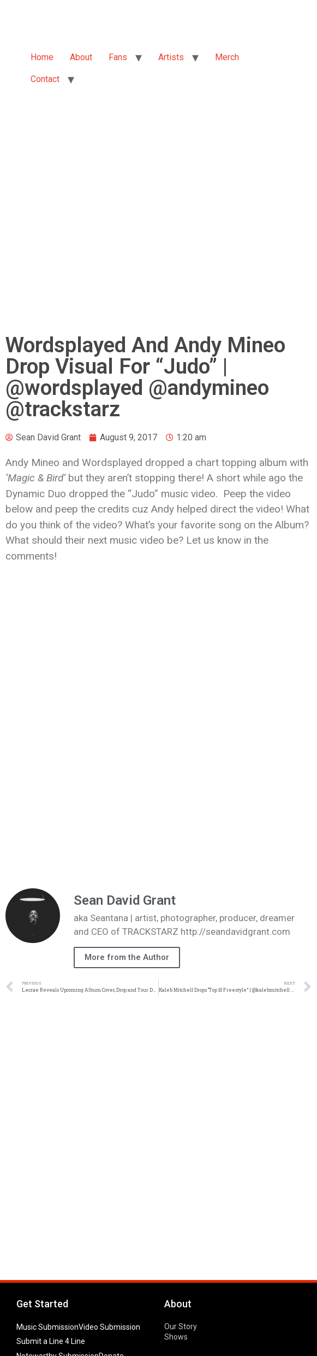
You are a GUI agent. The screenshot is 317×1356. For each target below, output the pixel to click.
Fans (118, 57)
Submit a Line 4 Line (50, 1341)
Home (42, 57)
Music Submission (47, 1327)
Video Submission (109, 1327)
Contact (45, 79)
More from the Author (127, 957)
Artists (171, 57)
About (81, 57)
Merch (227, 57)
